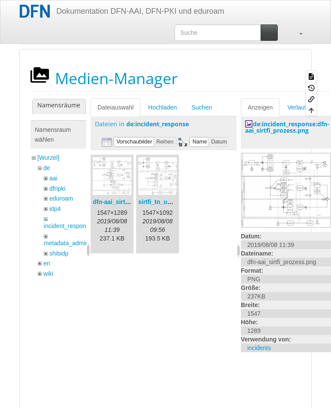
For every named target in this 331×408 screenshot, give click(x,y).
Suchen (201, 107)
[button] (296, 32)
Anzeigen (260, 107)
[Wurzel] (48, 157)
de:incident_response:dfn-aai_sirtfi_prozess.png (287, 127)
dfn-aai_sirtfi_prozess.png (130, 201)
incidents (259, 347)
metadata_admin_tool (73, 243)
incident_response (68, 225)
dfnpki (57, 188)
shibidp (58, 253)
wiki (48, 273)
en (46, 263)
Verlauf (296, 107)
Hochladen (162, 107)
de (46, 167)
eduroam (61, 198)
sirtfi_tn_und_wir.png (168, 201)
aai (53, 178)
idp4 (55, 208)
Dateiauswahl (115, 107)
